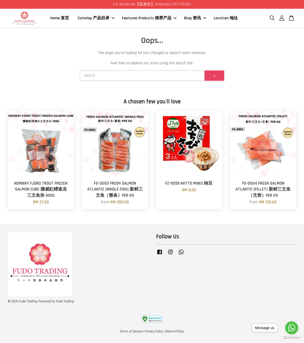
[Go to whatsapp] (291, 327)
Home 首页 (59, 18)
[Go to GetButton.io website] (291, 337)
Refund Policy (175, 332)
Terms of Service (131, 332)
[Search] (142, 76)
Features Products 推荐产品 (149, 18)
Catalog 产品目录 (96, 18)
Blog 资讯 (195, 18)
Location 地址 (226, 18)
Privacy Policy (154, 332)
